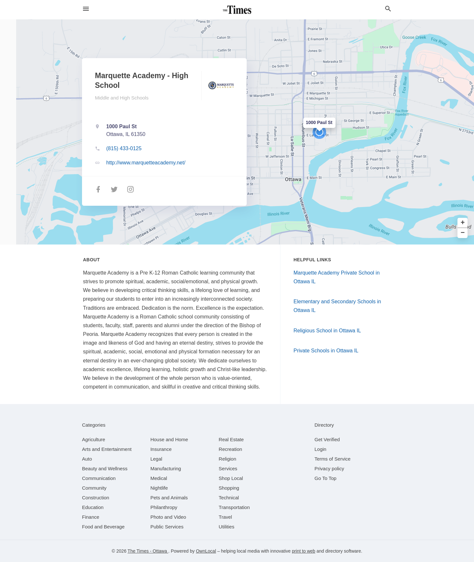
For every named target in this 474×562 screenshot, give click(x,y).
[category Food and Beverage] (103, 526)
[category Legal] (156, 459)
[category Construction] (95, 497)
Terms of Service (332, 459)
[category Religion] (227, 459)
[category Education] (93, 507)
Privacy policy (329, 468)
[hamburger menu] (86, 9)
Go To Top (325, 478)
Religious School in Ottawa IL (327, 330)
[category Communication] (99, 478)
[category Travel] (225, 517)
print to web (303, 551)
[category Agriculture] (93, 439)
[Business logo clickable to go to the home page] (237, 9)
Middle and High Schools (122, 97)
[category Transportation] (234, 507)
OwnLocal (206, 551)
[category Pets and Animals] (169, 497)
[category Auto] (87, 459)
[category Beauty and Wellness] (105, 468)
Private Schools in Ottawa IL (326, 350)
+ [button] (463, 223)
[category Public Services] (167, 526)
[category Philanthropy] (163, 507)
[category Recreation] (230, 449)
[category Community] (94, 488)
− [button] (463, 233)
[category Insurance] (161, 449)
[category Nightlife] (159, 488)
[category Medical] (158, 478)
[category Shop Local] (231, 478)
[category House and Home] (169, 439)
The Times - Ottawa (148, 551)
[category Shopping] (229, 488)
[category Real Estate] (231, 439)
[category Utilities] (226, 526)
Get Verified (327, 439)
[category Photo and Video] (168, 517)
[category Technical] (229, 497)
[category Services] (228, 468)
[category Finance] (90, 517)
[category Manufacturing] (165, 468)
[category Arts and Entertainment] (106, 449)
